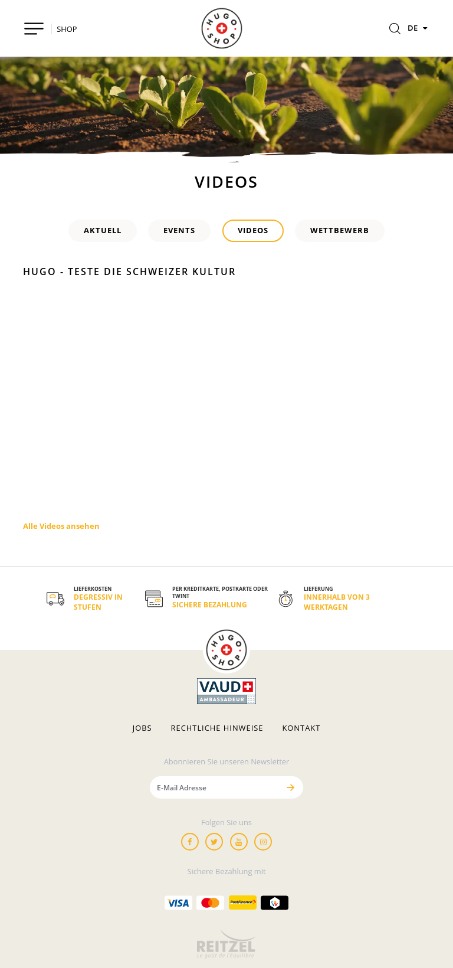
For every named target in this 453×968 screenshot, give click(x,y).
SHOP (67, 29)
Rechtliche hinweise (217, 728)
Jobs (142, 728)
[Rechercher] (395, 29)
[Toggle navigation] (34, 29)
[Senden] (290, 787)
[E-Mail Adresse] (214, 787)
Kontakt (301, 728)
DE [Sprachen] (419, 27)
